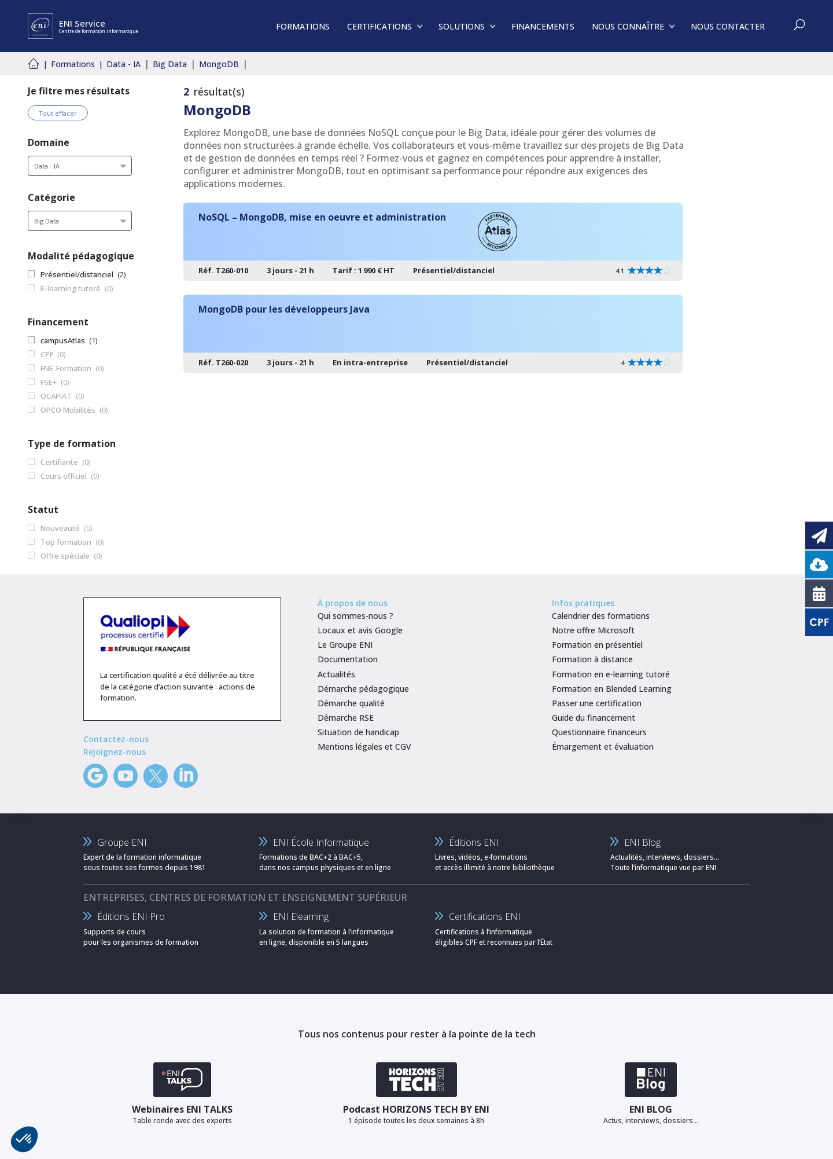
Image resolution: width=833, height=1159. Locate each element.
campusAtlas (62, 340)
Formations (73, 63)
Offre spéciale (65, 556)
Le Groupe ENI (345, 644)
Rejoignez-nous (114, 751)
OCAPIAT (56, 396)
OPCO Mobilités (67, 410)
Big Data (170, 63)
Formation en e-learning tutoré (611, 674)
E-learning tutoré (70, 288)
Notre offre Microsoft (593, 630)
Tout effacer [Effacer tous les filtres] (58, 113)
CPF (46, 354)
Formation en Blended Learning (612, 688)
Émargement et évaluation (603, 746)
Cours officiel (63, 476)
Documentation (348, 659)
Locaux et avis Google (360, 630)
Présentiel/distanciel (76, 274)
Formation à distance (592, 659)
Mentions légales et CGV (364, 746)
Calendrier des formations (601, 615)
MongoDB (219, 63)
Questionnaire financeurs (599, 732)
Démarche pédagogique (363, 688)
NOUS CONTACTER (728, 26)
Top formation (65, 542)
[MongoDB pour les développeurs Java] (433, 334)
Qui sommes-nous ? (355, 615)
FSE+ (48, 382)
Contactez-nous (116, 738)
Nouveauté (60, 528)
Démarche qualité (351, 703)
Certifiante (59, 462)
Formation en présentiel (597, 644)
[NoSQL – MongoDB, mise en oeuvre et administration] (433, 242)
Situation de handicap (358, 732)
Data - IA (123, 63)
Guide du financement (593, 717)
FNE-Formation (65, 368)
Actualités (336, 674)
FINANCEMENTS (542, 26)
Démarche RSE (346, 717)
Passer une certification (597, 703)
